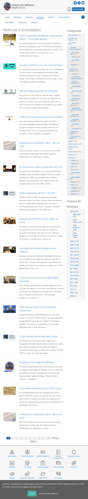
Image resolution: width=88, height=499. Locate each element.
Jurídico (51, 17)
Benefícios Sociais (27, 456)
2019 (74, 262)
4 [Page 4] (21, 438)
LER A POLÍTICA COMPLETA (49, 494)
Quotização (58, 478)
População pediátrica (75, 115)
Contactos (12, 467)
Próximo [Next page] (55, 438)
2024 (74, 245)
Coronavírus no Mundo (74, 137)
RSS (83, 35)
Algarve (75, 163)
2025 (74, 241)
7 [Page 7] (34, 438)
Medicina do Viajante (73, 132)
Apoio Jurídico (12, 456)
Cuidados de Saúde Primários (77, 77)
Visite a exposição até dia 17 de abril (37, 193)
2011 (73, 289)
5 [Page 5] (25, 438)
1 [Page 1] (8, 438)
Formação (22, 22)
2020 (74, 258)
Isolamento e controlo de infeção (76, 109)
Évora (74, 169)
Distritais (72, 158)
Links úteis (73, 467)
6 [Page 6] (30, 438)
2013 (74, 282)
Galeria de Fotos (58, 467)
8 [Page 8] (38, 438)
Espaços (34, 22)
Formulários (27, 467)
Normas (76, 57)
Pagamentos (43, 478)
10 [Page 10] (48, 438)
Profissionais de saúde (74, 70)
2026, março (77, 221)
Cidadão (74, 65)
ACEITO (32, 494)
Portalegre (76, 188)
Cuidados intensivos (75, 82)
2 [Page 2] (12, 438)
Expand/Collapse (80, 43)
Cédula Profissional (43, 456)
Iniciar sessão (78, 9)
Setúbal (75, 194)
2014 (74, 279)
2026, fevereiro (76, 228)
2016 (74, 272)
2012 (73, 286)
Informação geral (75, 53)
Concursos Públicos (73, 456)
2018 (74, 265)
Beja (74, 166)
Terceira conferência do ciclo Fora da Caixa (40, 65)
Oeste (74, 185)
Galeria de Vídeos (43, 467)
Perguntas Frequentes (27, 478)
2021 (74, 255)
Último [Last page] (33, 442)
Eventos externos (75, 144)
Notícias (12, 478)
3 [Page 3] (17, 438)
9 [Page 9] (43, 438)
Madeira (75, 182)
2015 (74, 276)
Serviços (29, 17)
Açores (75, 161)
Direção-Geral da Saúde (75, 48)
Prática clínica (74, 152)
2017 (74, 269)
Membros (17, 17)
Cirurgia (75, 74)
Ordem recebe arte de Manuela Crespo (38, 336)
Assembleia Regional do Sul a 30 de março (40, 388)
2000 (73, 296)
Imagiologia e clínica (75, 99)
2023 (74, 248)
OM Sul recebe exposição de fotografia (38, 91)
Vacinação (76, 128)
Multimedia (9, 22)
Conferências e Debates (72, 39)
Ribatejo (75, 191)
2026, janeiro (75, 235)
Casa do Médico (74, 35)
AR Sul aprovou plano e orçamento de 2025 (40, 167)
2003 (74, 293)
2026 (74, 211)
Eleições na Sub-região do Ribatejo (36, 362)
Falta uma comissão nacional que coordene (41, 117)
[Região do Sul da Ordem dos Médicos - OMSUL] (18, 6)
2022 (74, 252)
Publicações (64, 17)
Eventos (72, 141)
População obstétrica (75, 120)
